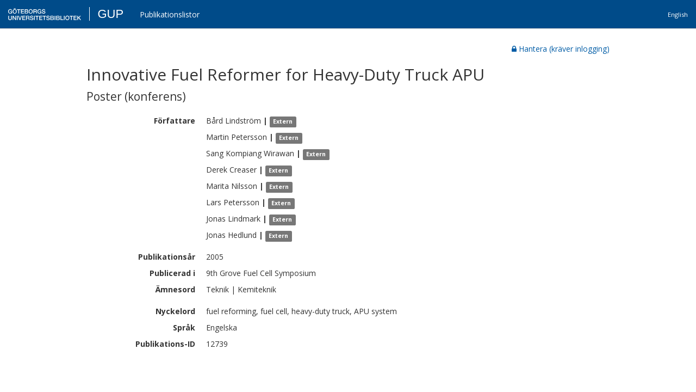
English (678, 14)
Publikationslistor (170, 14)
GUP (110, 14)
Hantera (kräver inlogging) (561, 49)
